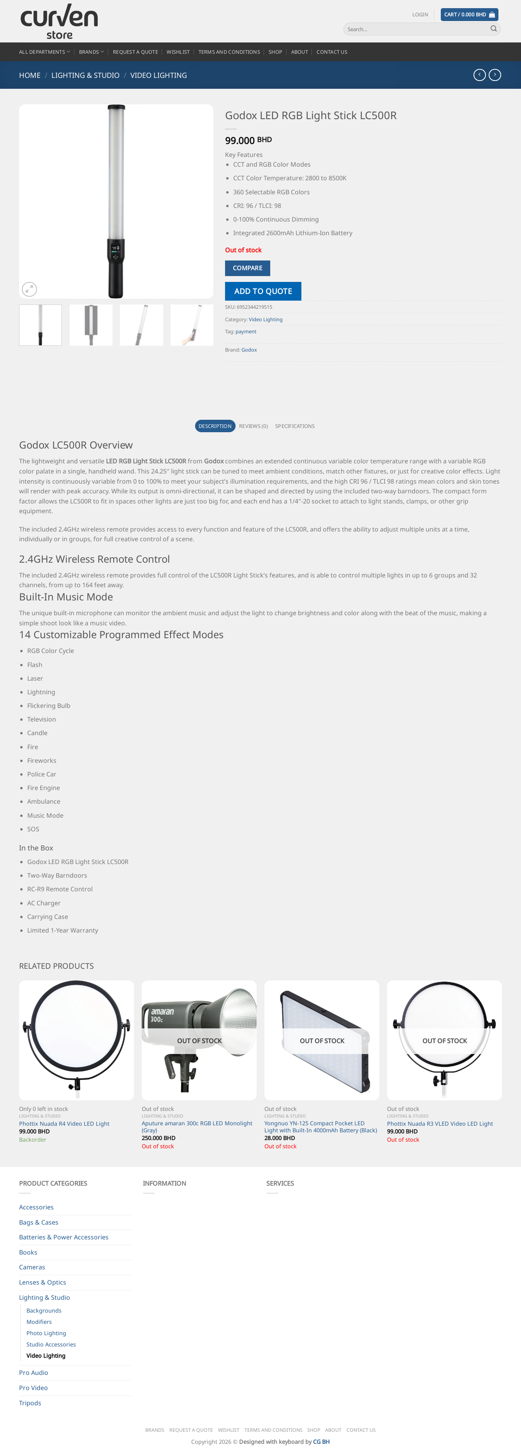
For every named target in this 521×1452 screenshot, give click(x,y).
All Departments (44, 51)
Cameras (32, 1267)
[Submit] (493, 29)
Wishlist (178, 51)
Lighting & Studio (85, 75)
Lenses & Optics (42, 1282)
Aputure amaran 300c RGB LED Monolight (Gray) (197, 1127)
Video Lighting (158, 75)
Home (29, 75)
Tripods (30, 1403)
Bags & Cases (38, 1222)
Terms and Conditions (229, 51)
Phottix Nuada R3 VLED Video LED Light (440, 1123)
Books (28, 1252)
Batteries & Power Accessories (64, 1237)
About (299, 51)
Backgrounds (44, 1310)
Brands (91, 51)
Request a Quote (135, 51)
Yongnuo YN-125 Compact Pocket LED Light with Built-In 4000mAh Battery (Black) (320, 1127)
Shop (275, 51)
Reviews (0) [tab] (253, 425)
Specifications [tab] (295, 425)
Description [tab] (215, 425)
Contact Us (332, 51)
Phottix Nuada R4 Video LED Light (64, 1123)
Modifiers (39, 1321)
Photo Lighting (46, 1333)
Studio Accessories (51, 1344)
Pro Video (33, 1387)
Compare (247, 268)
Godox (249, 349)
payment (246, 331)
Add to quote (263, 291)
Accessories (36, 1207)
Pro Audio (33, 1372)
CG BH (321, 1441)
